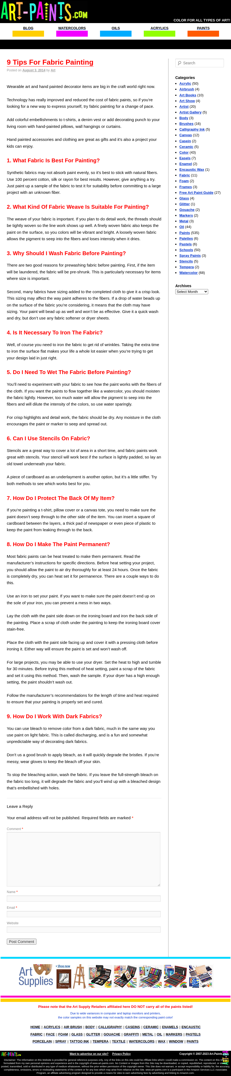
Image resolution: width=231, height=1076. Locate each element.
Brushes (186, 124)
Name (12, 892)
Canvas (185, 135)
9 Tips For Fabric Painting (50, 62)
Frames (185, 187)
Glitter (184, 204)
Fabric (184, 175)
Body (183, 118)
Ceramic (186, 147)
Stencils (186, 261)
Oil (181, 227)
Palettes (186, 238)
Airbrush (186, 89)
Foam (184, 181)
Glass (184, 198)
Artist (184, 107)
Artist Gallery (190, 112)
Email (12, 908)
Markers (186, 215)
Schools (186, 250)
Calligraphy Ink (192, 129)
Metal (183, 221)
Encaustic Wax (191, 169)
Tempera (186, 267)
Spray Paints (190, 256)
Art (53, 70)
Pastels (185, 244)
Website (12, 923)
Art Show (187, 101)
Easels (185, 158)
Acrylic (185, 83)
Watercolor (188, 273)
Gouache (187, 210)
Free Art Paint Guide (196, 193)
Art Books (187, 95)
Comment (15, 829)
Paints (184, 233)
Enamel (185, 164)
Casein (185, 141)
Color (184, 152)
